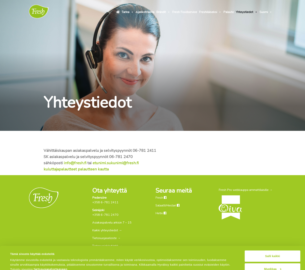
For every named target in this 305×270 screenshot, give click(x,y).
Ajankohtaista (145, 12)
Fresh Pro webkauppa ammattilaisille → (246, 190)
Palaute (228, 12)
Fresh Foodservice (184, 12)
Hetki (160, 213)
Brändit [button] (163, 11)
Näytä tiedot (18, 258)
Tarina (128, 11)
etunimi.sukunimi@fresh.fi (116, 163)
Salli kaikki (272, 234)
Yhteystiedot (247, 11)
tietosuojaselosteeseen (50, 247)
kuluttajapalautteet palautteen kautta (76, 169)
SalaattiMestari (167, 205)
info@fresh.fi (75, 163)
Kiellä (272, 259)
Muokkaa (272, 247)
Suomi (265, 11)
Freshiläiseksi (210, 11)
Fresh (161, 198)
